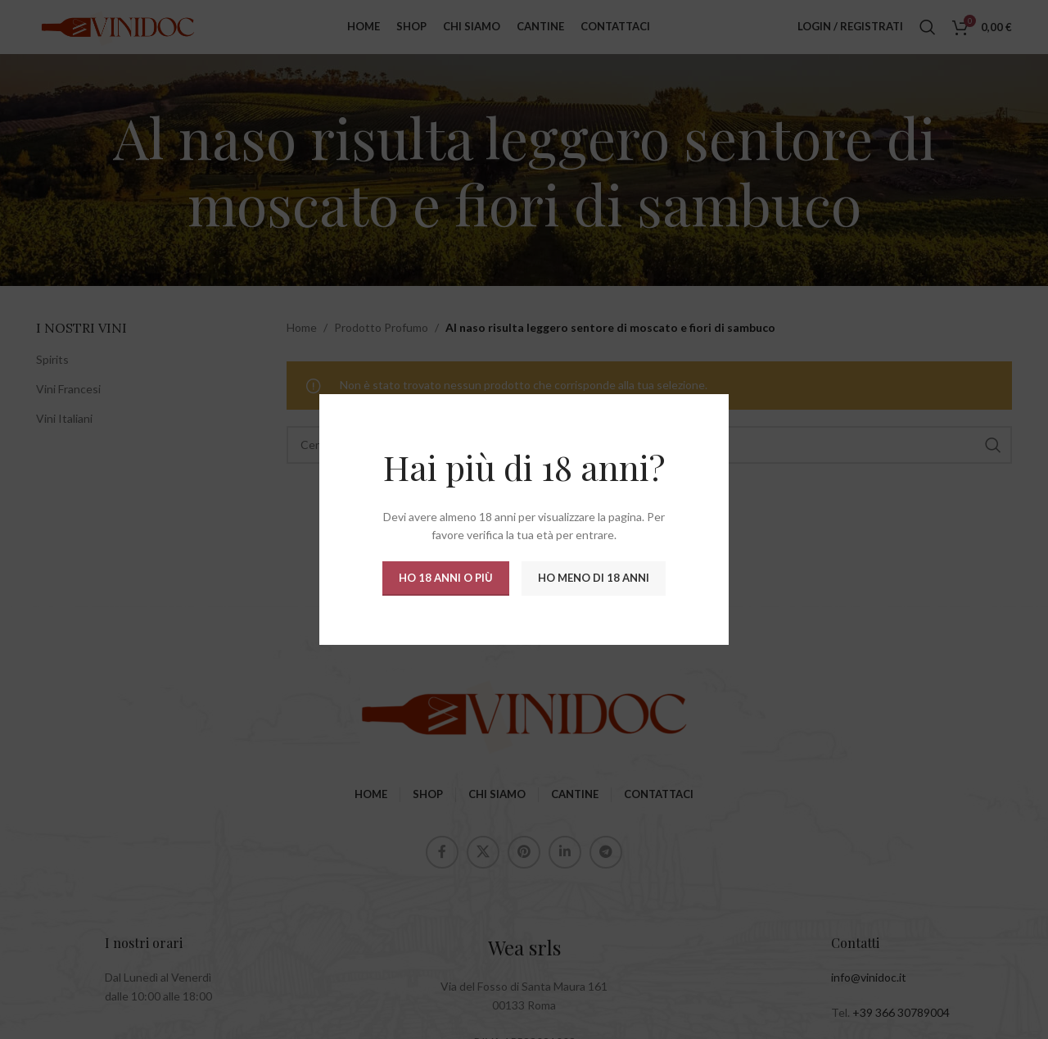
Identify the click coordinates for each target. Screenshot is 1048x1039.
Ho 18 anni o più (446, 577)
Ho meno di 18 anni (593, 577)
